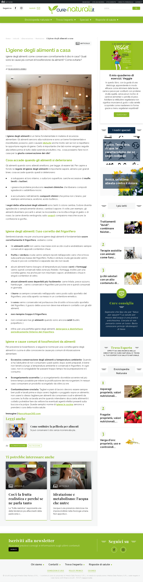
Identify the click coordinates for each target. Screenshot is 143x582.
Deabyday (86, 2)
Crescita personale (125, 2)
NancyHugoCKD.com (29, 413)
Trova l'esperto (64, 19)
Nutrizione (34, 445)
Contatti (53, 564)
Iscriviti (34, 8)
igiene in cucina (64, 404)
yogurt (51, 215)
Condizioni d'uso (55, 571)
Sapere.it (138, 2)
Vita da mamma (98, 2)
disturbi (47, 143)
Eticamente (111, 2)
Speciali (84, 19)
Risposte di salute (106, 19)
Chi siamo (36, 564)
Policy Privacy (76, 571)
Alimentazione (18, 445)
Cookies (92, 571)
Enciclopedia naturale (37, 19)
